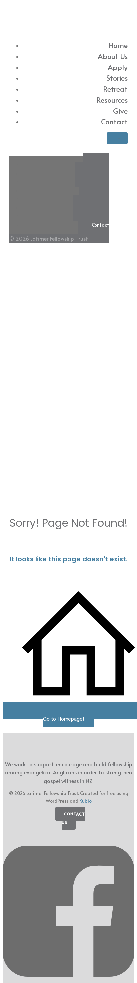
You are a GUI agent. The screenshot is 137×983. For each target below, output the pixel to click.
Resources (112, 100)
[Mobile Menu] (117, 138)
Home (118, 45)
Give (120, 111)
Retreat (115, 89)
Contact (114, 121)
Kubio (85, 801)
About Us (113, 56)
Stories (117, 78)
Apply (118, 67)
